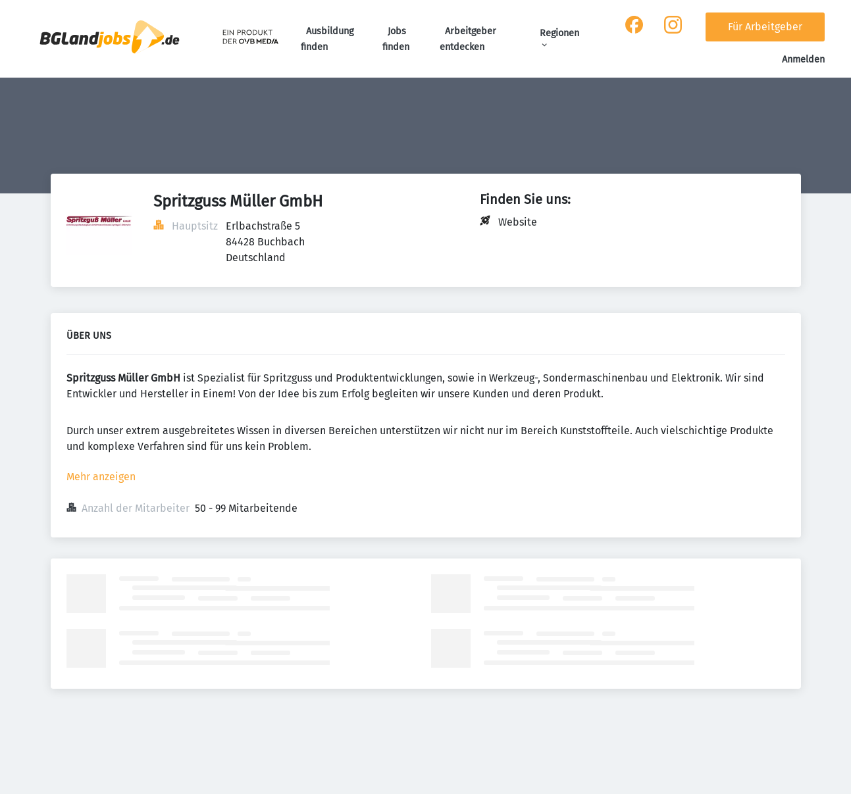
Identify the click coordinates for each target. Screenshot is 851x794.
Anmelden (803, 59)
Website (517, 222)
